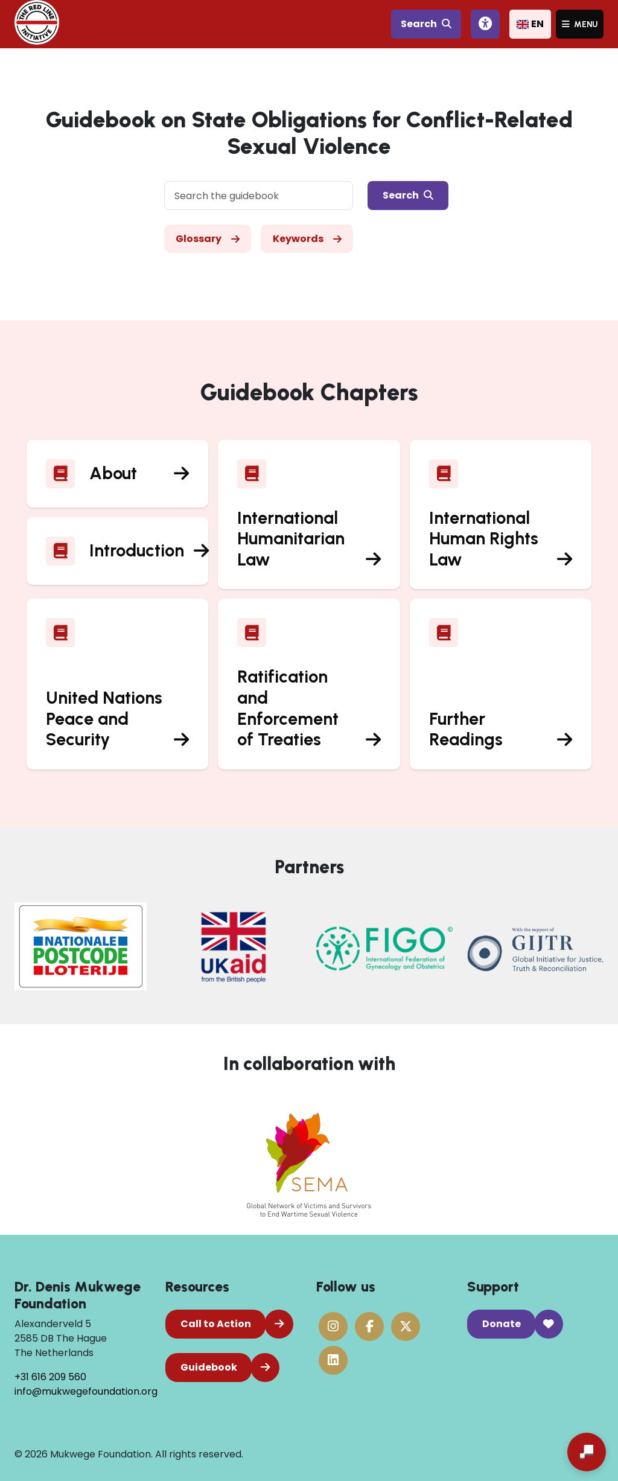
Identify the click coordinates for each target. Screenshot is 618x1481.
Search (426, 24)
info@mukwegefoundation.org (86, 1391)
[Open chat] (586, 1452)
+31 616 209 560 (50, 1377)
